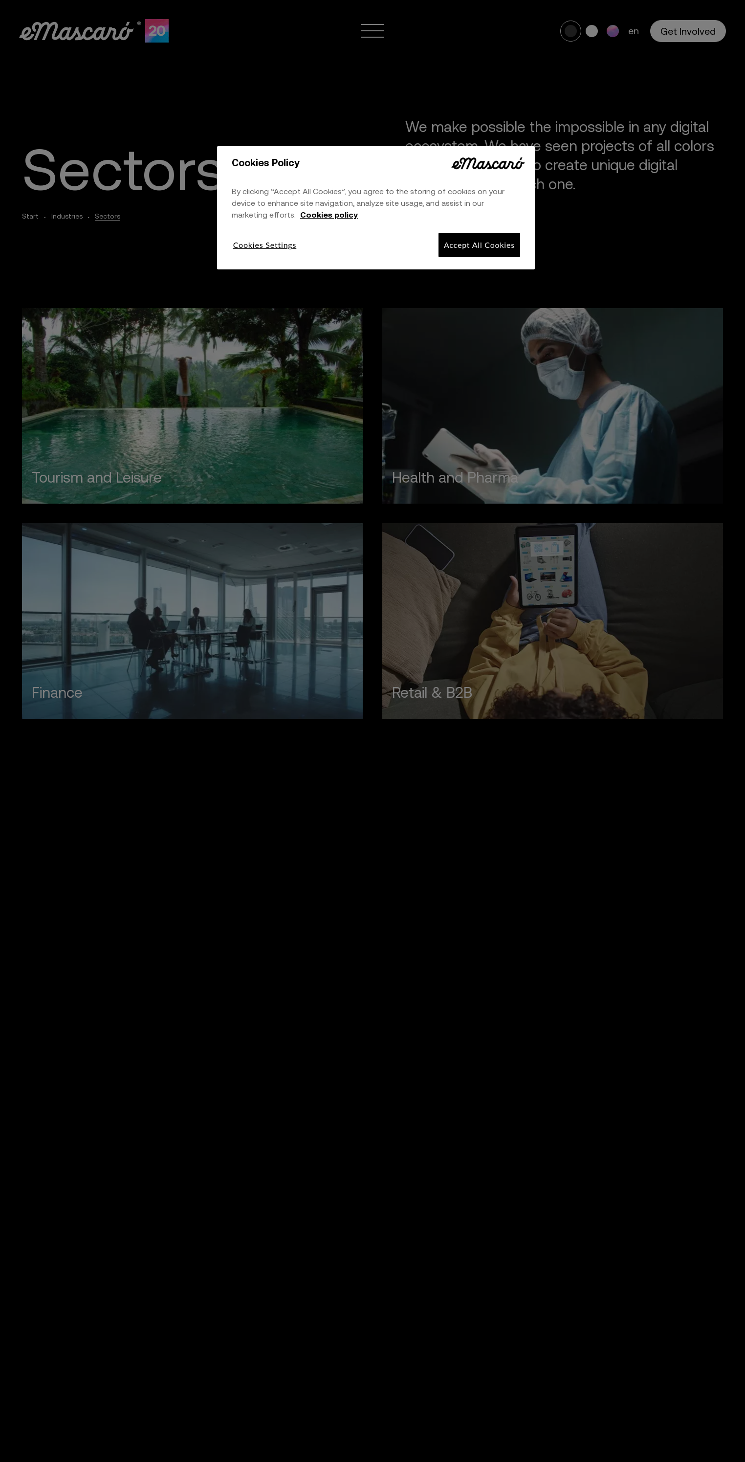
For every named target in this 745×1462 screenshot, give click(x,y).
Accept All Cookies (479, 244)
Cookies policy (329, 214)
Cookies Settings (264, 244)
